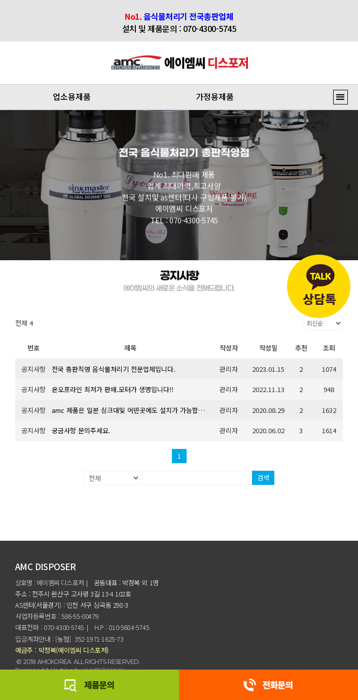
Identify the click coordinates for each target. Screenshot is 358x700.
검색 (263, 477)
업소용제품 (72, 96)
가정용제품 (215, 96)
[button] (340, 97)
